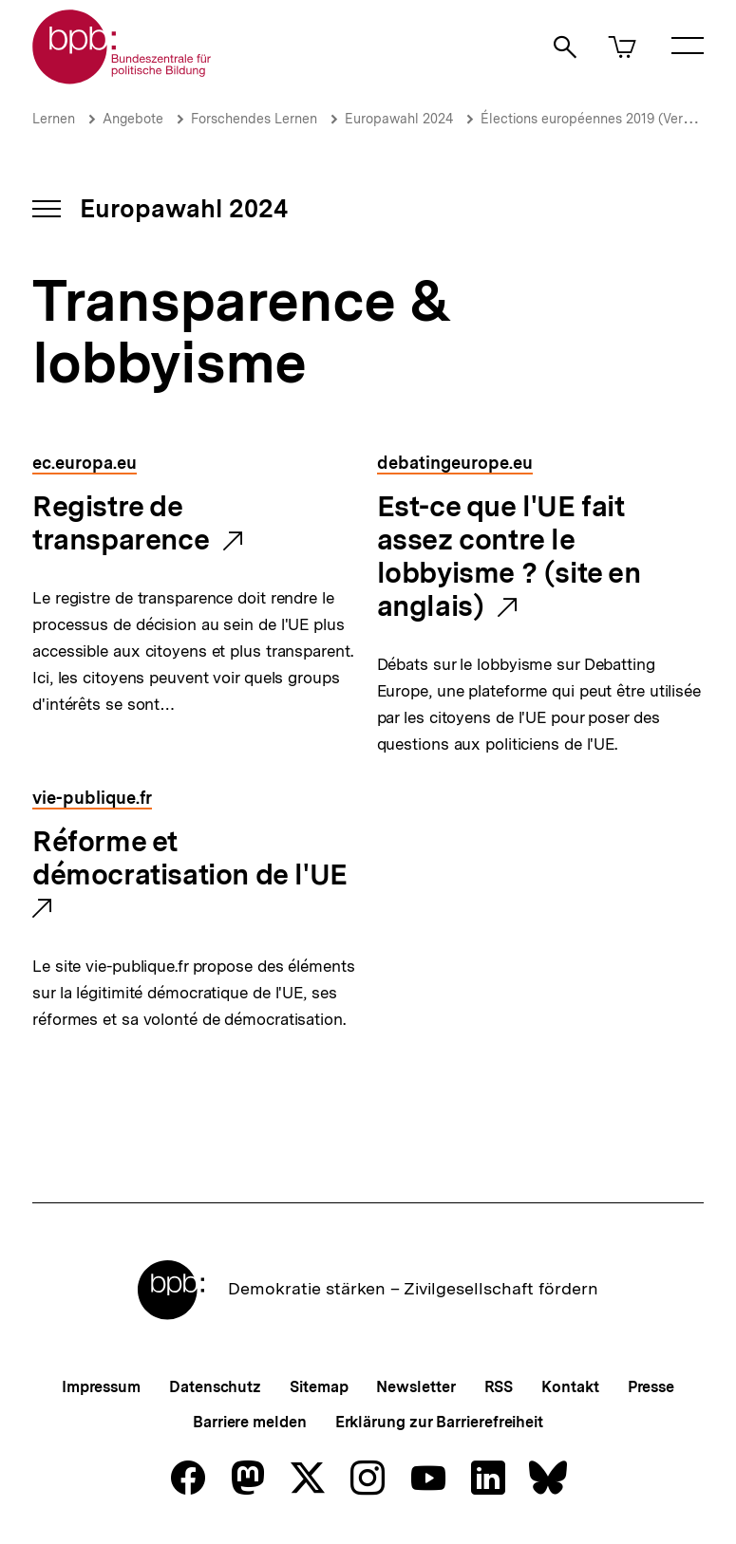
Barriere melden (250, 1422)
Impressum (101, 1387)
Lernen (53, 118)
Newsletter (415, 1387)
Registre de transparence (120, 524)
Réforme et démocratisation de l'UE (190, 859)
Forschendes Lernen (254, 118)
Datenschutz (215, 1387)
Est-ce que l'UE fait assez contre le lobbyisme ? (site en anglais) (509, 557)
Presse (651, 1387)
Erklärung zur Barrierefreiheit (439, 1422)
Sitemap (319, 1387)
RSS (499, 1387)
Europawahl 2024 (399, 118)
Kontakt (569, 1387)
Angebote (133, 118)
